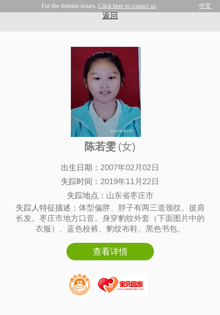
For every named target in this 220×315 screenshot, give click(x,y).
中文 (205, 6)
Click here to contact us (127, 6)
